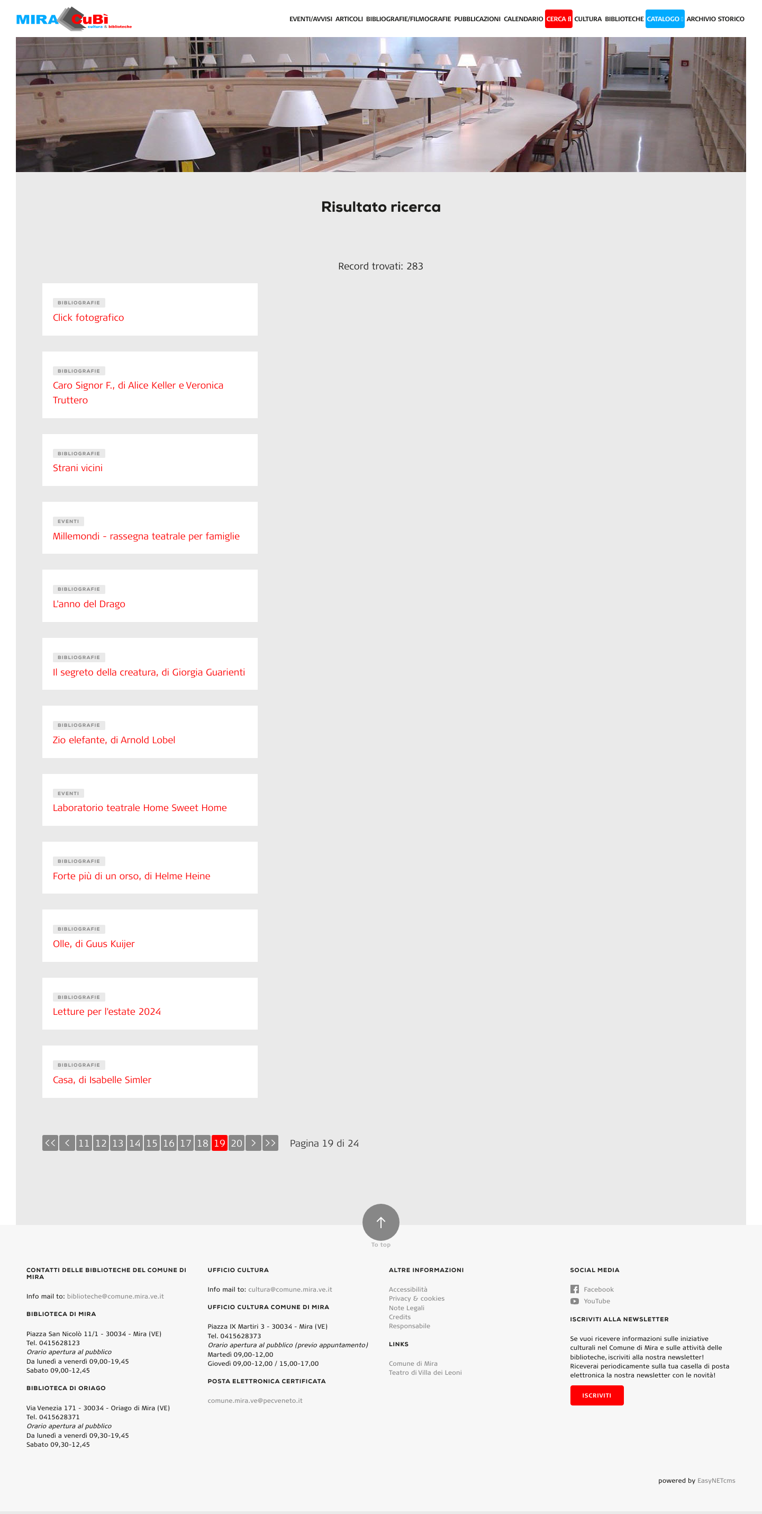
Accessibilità (408, 1292)
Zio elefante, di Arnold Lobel (115, 747)
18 (202, 1145)
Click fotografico (89, 317)
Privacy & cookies (416, 1301)
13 (118, 1145)
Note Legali (406, 1310)
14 (135, 1145)
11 (84, 1145)
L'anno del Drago (89, 599)
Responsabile (409, 1328)
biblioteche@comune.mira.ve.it (115, 1299)
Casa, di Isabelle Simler (103, 1083)
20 (236, 1145)
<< (50, 1145)
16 (169, 1145)
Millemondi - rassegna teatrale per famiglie (148, 532)
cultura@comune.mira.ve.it (290, 1292)
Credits (400, 1319)
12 (101, 1145)
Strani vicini (78, 465)
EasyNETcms (716, 1483)
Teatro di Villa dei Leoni (425, 1375)
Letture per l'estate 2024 (108, 1016)
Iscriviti (597, 1398)
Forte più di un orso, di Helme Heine (133, 881)
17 (186, 1145)
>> (270, 1145)
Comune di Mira (413, 1366)
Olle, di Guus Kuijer (94, 948)
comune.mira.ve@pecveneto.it (255, 1404)
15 (152, 1145)
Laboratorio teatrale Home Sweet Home (141, 814)
